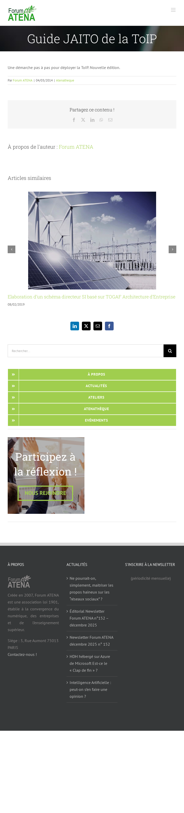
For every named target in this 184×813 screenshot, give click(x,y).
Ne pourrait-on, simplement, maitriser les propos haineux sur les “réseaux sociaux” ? (91, 588)
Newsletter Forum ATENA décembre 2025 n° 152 (91, 641)
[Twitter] (86, 326)
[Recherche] (170, 350)
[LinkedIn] (74, 326)
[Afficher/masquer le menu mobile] (173, 10)
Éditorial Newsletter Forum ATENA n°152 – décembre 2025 (89, 618)
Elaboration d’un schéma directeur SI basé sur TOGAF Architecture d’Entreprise (91, 297)
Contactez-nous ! (22, 654)
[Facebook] (109, 326)
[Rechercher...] (86, 350)
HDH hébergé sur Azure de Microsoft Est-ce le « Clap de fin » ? (90, 663)
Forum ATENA (23, 80)
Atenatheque (65, 80)
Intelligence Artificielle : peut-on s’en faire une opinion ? (90, 689)
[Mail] (97, 326)
